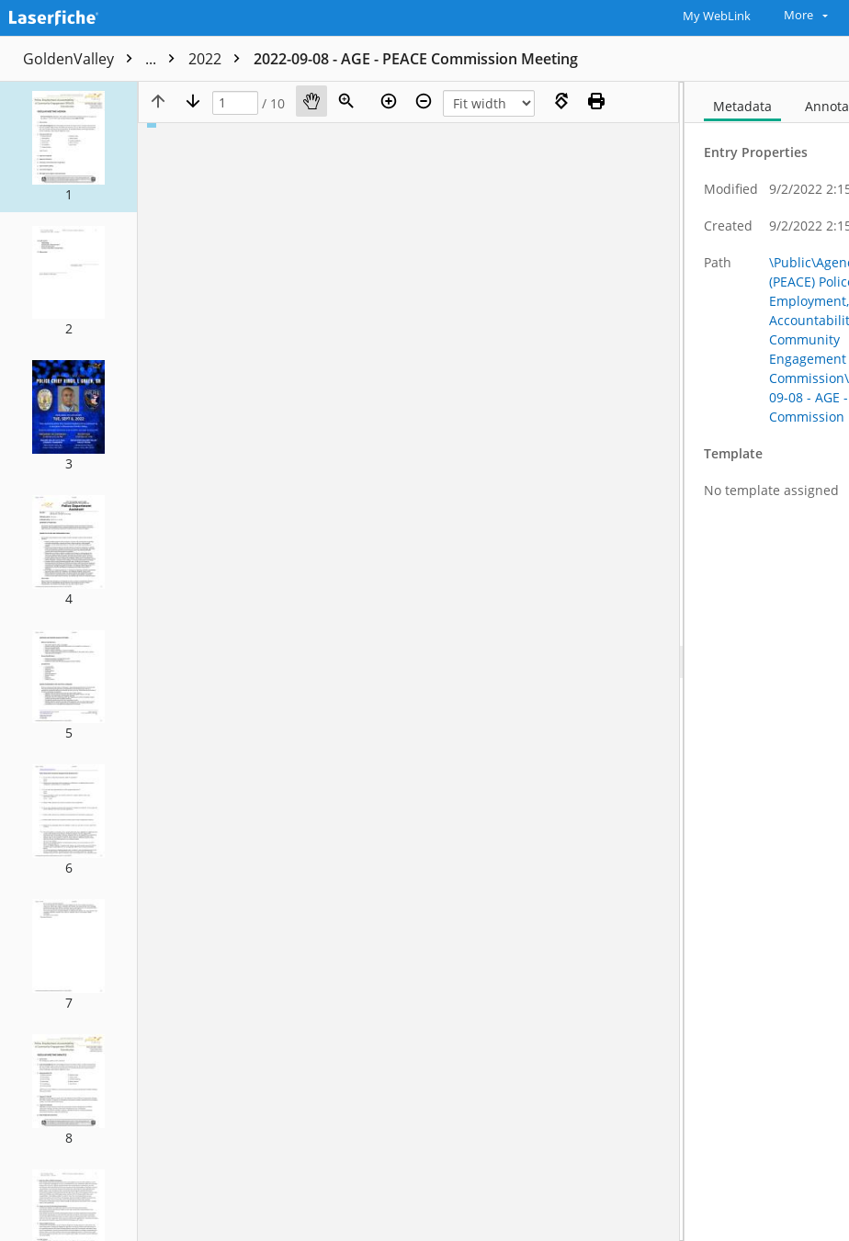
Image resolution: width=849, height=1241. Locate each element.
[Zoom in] (388, 101)
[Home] (78, 15)
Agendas (306, 59)
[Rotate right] (561, 101)
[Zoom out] (423, 101)
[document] (767, 661)
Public (223, 59)
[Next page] (193, 101)
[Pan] (311, 101)
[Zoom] (346, 101)
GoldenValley (103, 59)
